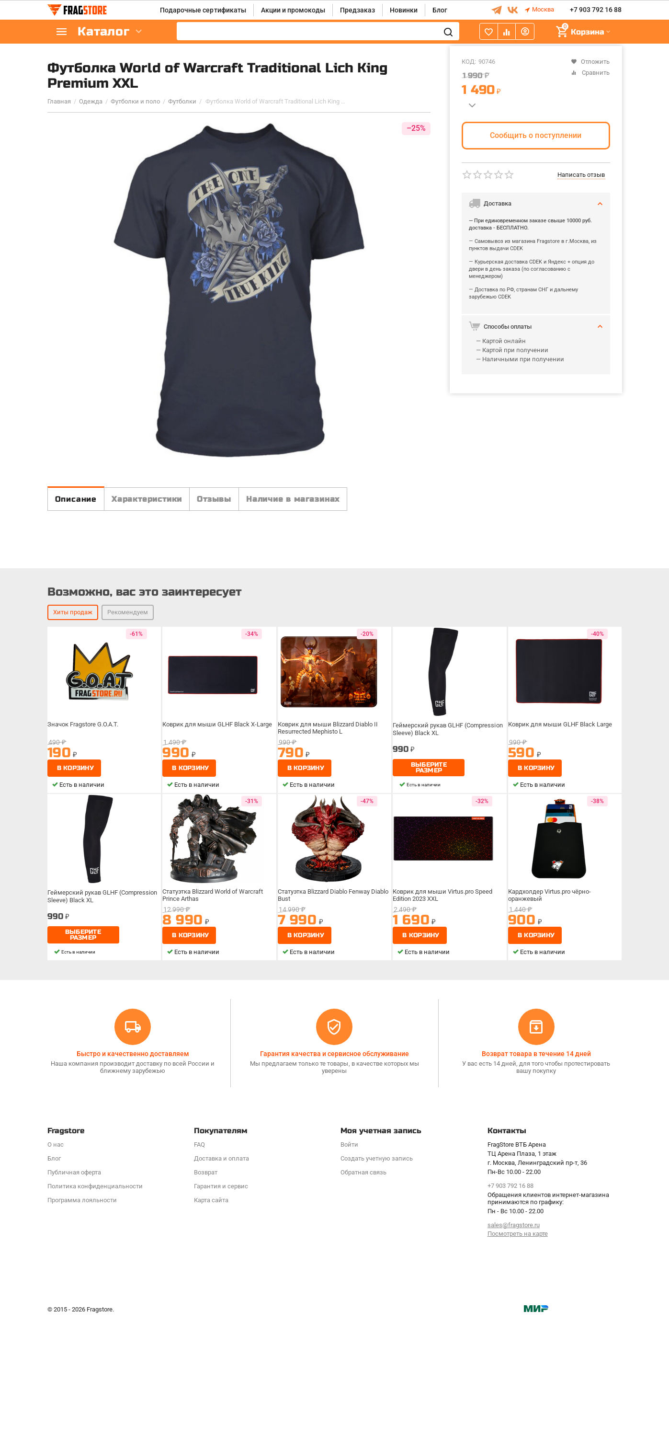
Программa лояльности (82, 1327)
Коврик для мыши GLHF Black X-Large (218, 877)
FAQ (199, 1272)
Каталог (105, 31)
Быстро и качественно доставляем (133, 1181)
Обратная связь (363, 1299)
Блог (439, 10)
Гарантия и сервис (221, 1313)
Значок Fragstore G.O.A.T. (86, 877)
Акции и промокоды (293, 10)
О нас (55, 1272)
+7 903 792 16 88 (596, 10)
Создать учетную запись (376, 1285)
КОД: (469, 61)
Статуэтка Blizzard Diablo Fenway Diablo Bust (327, 1048)
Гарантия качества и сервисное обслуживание (334, 1181)
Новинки (404, 10)
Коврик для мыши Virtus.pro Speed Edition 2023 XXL (444, 1048)
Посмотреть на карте (518, 1361)
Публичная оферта (74, 1299)
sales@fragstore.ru (514, 1352)
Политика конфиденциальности (95, 1313)
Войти (349, 1272)
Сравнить (590, 72)
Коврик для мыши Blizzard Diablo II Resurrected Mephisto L (329, 880)
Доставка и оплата (221, 1285)
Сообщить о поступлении (535, 135)
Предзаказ (357, 10)
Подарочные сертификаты (203, 10)
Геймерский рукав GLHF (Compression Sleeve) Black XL (448, 880)
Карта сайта (211, 1327)
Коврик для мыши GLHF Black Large (560, 877)
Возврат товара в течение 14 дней (536, 1181)
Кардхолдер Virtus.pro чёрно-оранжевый (552, 1048)
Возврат (205, 1299)
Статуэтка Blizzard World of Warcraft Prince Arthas (215, 1048)
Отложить (590, 61)
